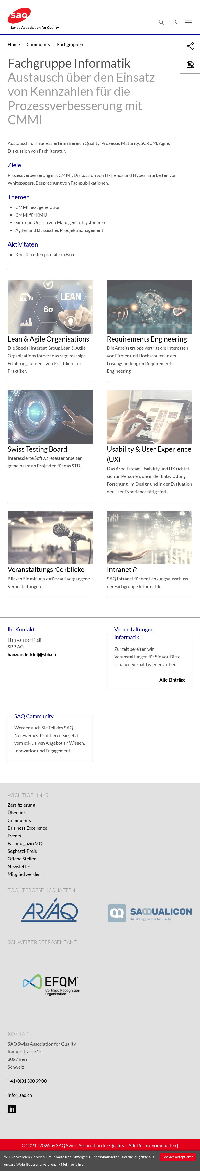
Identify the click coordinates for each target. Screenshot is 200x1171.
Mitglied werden (24, 874)
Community (19, 820)
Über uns (17, 812)
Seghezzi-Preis (22, 851)
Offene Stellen (22, 858)
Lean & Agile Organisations (48, 339)
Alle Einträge (172, 680)
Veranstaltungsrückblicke (46, 569)
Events (14, 835)
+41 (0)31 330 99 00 (27, 1081)
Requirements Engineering (147, 339)
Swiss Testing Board (37, 449)
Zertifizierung (21, 805)
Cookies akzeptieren (178, 1157)
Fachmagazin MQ (25, 843)
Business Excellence (27, 828)
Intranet (119, 569)
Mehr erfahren (73, 1164)
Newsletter (19, 866)
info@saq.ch (20, 1095)
